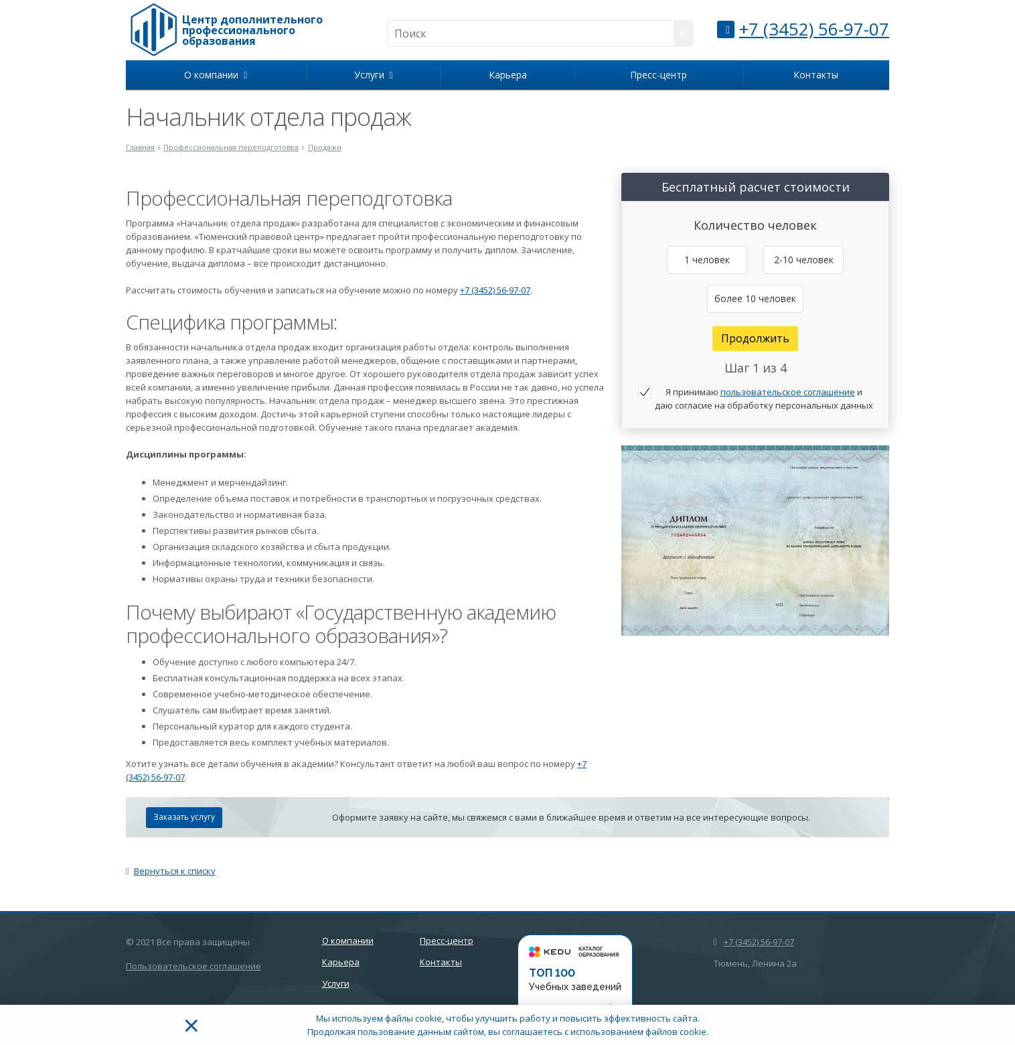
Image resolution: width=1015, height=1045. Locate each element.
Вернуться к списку (171, 871)
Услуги (373, 74)
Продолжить (755, 338)
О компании (215, 74)
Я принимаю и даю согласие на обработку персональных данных (764, 398)
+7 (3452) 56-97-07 (814, 29)
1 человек (707, 259)
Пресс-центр (658, 74)
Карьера (508, 74)
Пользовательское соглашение (193, 966)
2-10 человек (804, 259)
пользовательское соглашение (787, 392)
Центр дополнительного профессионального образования (252, 30)
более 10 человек (755, 298)
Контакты (815, 74)
